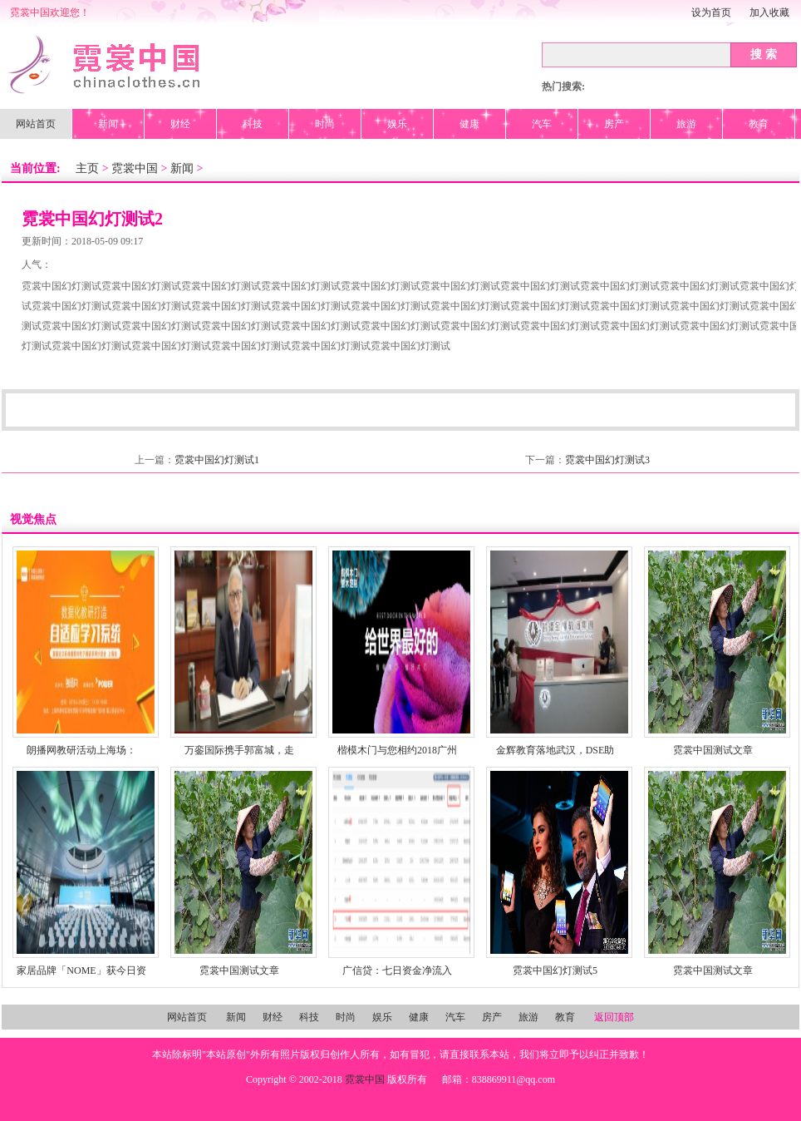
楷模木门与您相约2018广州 (397, 750)
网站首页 (36, 124)
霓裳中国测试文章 (713, 750)
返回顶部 (614, 1017)
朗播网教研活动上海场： (81, 750)
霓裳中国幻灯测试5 (555, 970)
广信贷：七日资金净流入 (397, 970)
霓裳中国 (134, 168)
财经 (180, 124)
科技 (253, 124)
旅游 (686, 124)
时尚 (325, 124)
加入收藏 (769, 12)
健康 (469, 124)
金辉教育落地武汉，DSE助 (555, 750)
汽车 (542, 124)
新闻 (108, 124)
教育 (759, 124)
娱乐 (397, 124)
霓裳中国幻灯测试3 (607, 460)
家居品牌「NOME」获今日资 (81, 970)
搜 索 (763, 54)
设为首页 (711, 12)
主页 (87, 168)
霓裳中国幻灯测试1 (216, 460)
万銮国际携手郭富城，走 (239, 750)
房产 (614, 124)
